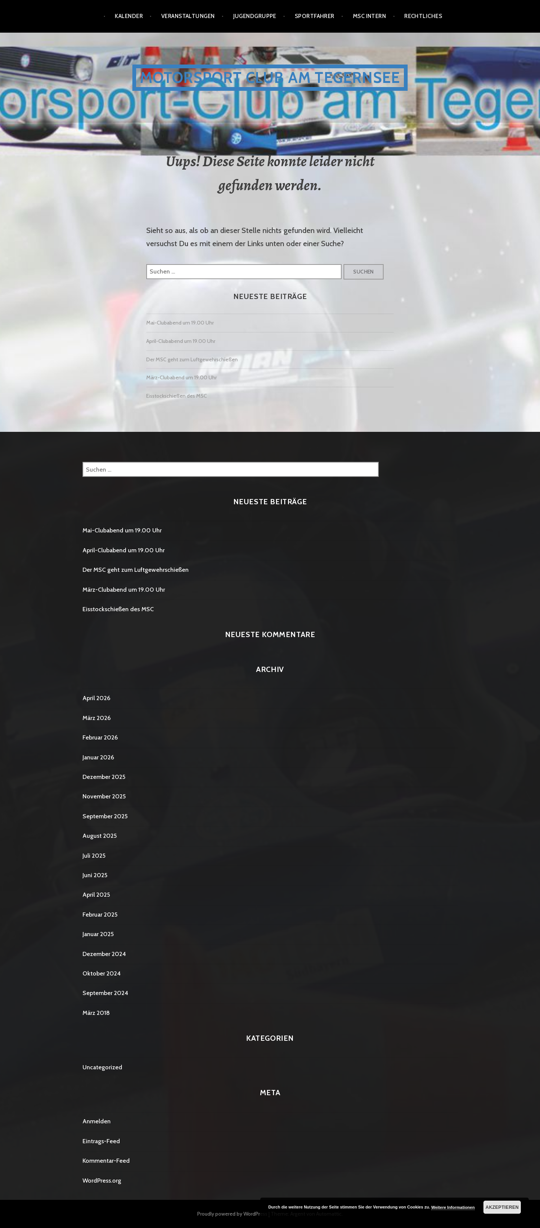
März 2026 (96, 717)
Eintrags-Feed (101, 1141)
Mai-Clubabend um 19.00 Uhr (180, 322)
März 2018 (96, 1012)
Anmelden (96, 1121)
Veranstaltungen (188, 16)
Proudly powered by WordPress (232, 1213)
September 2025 (105, 816)
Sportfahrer (314, 16)
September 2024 (105, 993)
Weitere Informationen (453, 1207)
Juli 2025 (93, 855)
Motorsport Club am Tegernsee (270, 77)
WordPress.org (101, 1180)
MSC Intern (369, 16)
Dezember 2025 (103, 776)
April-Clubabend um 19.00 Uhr (180, 341)
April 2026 (96, 698)
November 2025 (104, 796)
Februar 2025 (99, 914)
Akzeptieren (502, 1207)
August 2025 (99, 835)
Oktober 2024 (101, 973)
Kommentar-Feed (106, 1160)
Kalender (129, 16)
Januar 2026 (98, 757)
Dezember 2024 (104, 953)
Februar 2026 (100, 737)
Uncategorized (102, 1067)
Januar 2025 (98, 934)
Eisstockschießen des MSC (176, 395)
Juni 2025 (94, 875)
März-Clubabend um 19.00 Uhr (181, 377)
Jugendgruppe (254, 16)
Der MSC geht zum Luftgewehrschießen (192, 359)
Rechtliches (423, 16)
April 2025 (96, 894)
